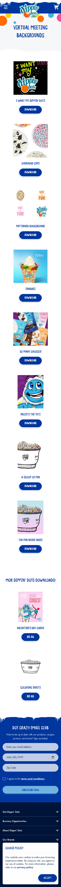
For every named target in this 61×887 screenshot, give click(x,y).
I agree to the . (26, 779)
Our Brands (8, 839)
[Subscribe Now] (30, 790)
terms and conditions (32, 778)
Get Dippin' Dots (11, 812)
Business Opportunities (14, 821)
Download (30, 110)
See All (30, 638)
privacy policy (25, 867)
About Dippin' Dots (12, 830)
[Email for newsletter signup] (30, 747)
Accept (47, 879)
